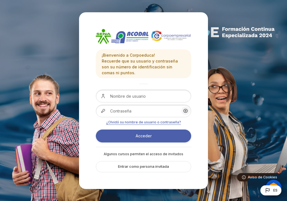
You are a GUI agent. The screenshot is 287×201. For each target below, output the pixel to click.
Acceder (144, 135)
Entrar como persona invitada (143, 166)
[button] (270, 190)
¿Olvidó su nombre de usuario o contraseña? (143, 122)
